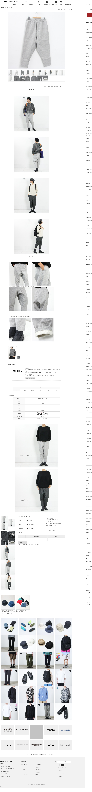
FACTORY (77, 183)
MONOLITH (77, 363)
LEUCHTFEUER (78, 312)
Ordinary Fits (77, 424)
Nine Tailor (77, 394)
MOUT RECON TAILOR (79, 366)
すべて (2, 4)
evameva (76, 175)
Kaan (76, 270)
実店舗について (62, 770)
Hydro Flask (77, 233)
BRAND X (76, 102)
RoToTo (76, 458)
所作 (75, 501)
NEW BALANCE (78, 386)
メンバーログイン (25, 767)
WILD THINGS (77, 566)
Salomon (76, 467)
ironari (76, 242)
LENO (76, 309)
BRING (76, 105)
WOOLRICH (77, 569)
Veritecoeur (77, 552)
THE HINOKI (77, 513)
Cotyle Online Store (32, 784)
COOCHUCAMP (78, 133)
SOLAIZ (76, 488)
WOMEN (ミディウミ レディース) (46, 754)
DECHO (76, 155)
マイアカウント (25, 774)
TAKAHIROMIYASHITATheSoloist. (81, 508)
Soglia (76, 485)
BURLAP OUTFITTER (79, 113)
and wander (77, 45)
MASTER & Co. (78, 342)
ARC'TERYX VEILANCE (79, 51)
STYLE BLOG (68, 4)
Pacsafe (76, 430)
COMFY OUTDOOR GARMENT (81, 125)
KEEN (76, 279)
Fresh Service (77, 189)
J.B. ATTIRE (77, 256)
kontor (76, 295)
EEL (75, 166)
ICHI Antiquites (77, 239)
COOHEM (77, 135)
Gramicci (76, 203)
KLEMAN (76, 292)
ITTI (75, 250)
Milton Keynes (77, 355)
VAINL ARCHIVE (78, 549)
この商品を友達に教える (53, 525)
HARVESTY (77, 217)
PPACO (76, 444)
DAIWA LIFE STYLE (78, 150)
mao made (77, 328)
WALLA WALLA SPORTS (79, 561)
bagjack (76, 70)
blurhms (76, 94)
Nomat (76, 404)
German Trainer (78, 198)
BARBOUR (77, 76)
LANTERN (77, 306)
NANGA (76, 380)
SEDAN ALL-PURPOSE (79, 469)
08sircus (76, 584)
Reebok (76, 452)
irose (76, 245)
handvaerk (77, 214)
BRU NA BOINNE (78, 108)
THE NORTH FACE (78, 516)
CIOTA (76, 122)
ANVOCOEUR (77, 48)
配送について (38, 769)
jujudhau (76, 262)
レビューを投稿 (51, 530)
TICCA (76, 524)
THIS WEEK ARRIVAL (83, 9)
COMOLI (76, 127)
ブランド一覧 (61, 773)
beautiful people (78, 84)
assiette (76, 56)
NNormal (76, 399)
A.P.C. (76, 29)
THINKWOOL (77, 521)
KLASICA (76, 289)
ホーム (28, 754)
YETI (76, 578)
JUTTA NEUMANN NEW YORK (81, 264)
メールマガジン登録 (25, 772)
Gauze (76, 195)
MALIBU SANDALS (78, 323)
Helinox (76, 225)
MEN (22, 4)
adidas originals (78, 32)
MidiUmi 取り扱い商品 (30, 378)
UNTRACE (77, 543)
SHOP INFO (54, 4)
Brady (76, 100)
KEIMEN (76, 281)
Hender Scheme (78, 228)
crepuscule (77, 138)
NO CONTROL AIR (78, 402)
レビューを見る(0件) (52, 527)
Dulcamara (77, 158)
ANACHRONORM (78, 43)
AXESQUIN (77, 64)
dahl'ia (76, 147)
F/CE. (76, 181)
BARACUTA (77, 73)
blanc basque (77, 89)
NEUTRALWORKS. (78, 383)
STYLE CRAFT (77, 499)
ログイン (25, 1)
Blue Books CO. (78, 92)
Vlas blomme (77, 555)
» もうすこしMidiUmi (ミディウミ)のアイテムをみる (29, 544)
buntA (76, 110)
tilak (75, 526)
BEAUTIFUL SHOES (79, 86)
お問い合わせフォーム (5, 776)
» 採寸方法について (50, 518)
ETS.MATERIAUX (78, 172)
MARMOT (76, 339)
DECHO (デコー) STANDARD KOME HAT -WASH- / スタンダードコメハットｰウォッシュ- (8, 612)
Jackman (76, 259)
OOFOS (76, 419)
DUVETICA (77, 160)
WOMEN (14, 4)
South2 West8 (77, 491)
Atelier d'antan (77, 61)
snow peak (77, 483)
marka (76, 334)
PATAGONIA (77, 433)
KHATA (76, 284)
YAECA (76, 575)
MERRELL (77, 347)
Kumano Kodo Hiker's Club (80, 297)
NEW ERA (77, 388)
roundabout (77, 460)
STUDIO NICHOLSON (79, 496)
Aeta (75, 34)
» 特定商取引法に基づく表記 (52, 519)
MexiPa (76, 350)
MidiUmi (76, 353)
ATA (75, 59)
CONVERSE (77, 130)
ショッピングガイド (39, 764)
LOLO (76, 314)
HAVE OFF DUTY (78, 223)
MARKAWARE (77, 336)
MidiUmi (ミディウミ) (6, 7)
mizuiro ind (77, 358)
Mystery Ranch (77, 369)
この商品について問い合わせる (54, 523)
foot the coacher (78, 186)
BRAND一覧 (47, 4)
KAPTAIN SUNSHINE (79, 273)
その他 (37, 774)
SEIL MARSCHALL (78, 472)
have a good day (78, 220)
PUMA (76, 446)
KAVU (76, 276)
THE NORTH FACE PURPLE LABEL (82, 518)
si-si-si (76, 477)
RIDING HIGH (77, 455)
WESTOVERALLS (78, 564)
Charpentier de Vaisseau (79, 119)
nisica (76, 396)
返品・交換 (38, 772)
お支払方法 (38, 767)
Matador (76, 345)
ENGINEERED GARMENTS (80, 169)
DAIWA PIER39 (78, 152)
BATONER (77, 81)
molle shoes (77, 361)
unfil (75, 538)
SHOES (31, 4)
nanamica (76, 378)
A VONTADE (77, 26)
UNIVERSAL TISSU (78, 541)
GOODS (39, 4)
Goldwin (76, 200)
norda (76, 410)
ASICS (76, 53)
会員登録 (23, 769)
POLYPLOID (77, 441)
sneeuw (76, 480)
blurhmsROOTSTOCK (79, 97)
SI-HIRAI (76, 475)
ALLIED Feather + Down (79, 37)
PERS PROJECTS (78, 436)
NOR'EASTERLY (78, 407)
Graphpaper (77, 206)
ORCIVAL (76, 421)
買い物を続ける (51, 521)
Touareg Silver (77, 529)
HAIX (76, 212)
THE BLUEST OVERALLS (80, 510)
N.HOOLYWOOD (78, 375)
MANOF (76, 326)
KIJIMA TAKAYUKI (78, 287)
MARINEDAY (77, 331)
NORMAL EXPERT (78, 412)
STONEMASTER (78, 493)
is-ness (76, 247)
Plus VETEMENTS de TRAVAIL (81, 438)
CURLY (76, 141)
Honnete (76, 231)
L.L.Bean (76, 303)
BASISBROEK (77, 78)
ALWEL (76, 40)
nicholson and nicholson (79, 391)
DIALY (61, 4)
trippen (76, 532)
